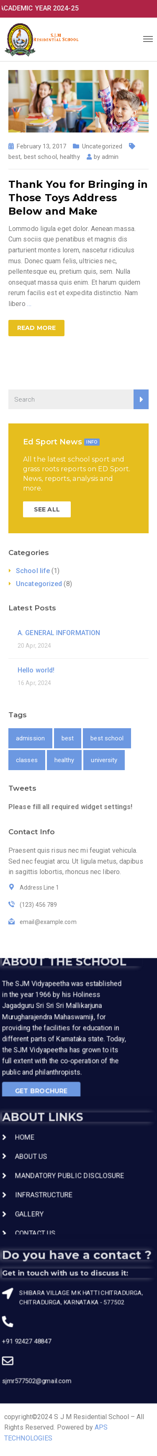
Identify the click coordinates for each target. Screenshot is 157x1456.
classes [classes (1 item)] (27, 760)
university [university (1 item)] (104, 760)
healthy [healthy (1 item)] (64, 760)
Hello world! (36, 670)
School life (33, 571)
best (14, 157)
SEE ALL (47, 509)
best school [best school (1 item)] (107, 738)
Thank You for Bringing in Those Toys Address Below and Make (78, 197)
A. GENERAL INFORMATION (59, 633)
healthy (70, 157)
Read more (36, 328)
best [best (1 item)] (68, 738)
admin (110, 157)
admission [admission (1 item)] (30, 738)
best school (40, 157)
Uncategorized (102, 146)
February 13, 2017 (41, 146)
